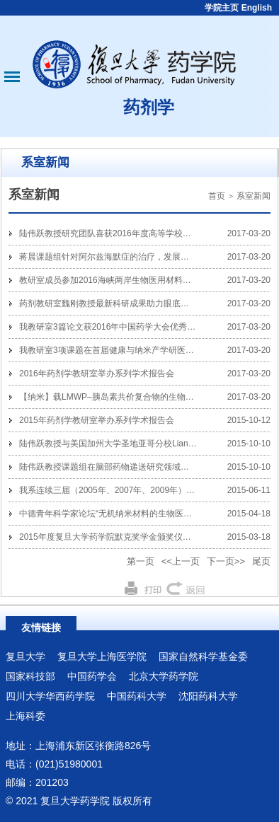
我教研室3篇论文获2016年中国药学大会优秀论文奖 (115, 327)
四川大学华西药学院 (50, 696)
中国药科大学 (136, 696)
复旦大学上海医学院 (102, 656)
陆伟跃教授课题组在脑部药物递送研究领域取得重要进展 (125, 467)
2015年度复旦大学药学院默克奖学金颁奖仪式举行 (113, 537)
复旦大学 (25, 656)
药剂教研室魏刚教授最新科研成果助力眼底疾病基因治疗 (125, 303)
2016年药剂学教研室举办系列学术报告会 (96, 373)
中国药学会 (92, 676)
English (256, 8)
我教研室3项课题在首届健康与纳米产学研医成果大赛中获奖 (132, 350)
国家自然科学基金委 (203, 656)
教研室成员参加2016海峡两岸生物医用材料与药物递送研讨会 (135, 280)
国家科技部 (30, 676)
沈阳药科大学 (208, 696)
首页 (216, 196)
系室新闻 (254, 196)
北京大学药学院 (163, 676)
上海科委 (25, 716)
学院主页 (222, 8)
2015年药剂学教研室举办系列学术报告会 (96, 420)
